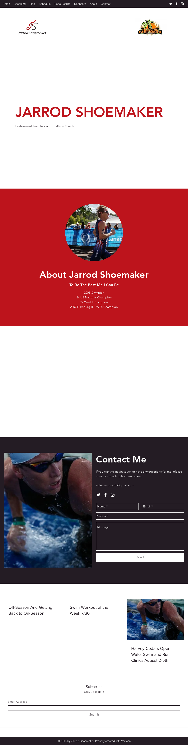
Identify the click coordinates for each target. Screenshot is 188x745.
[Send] (140, 557)
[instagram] (182, 4)
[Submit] (94, 715)
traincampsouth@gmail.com (115, 485)
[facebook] (176, 4)
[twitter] (171, 4)
